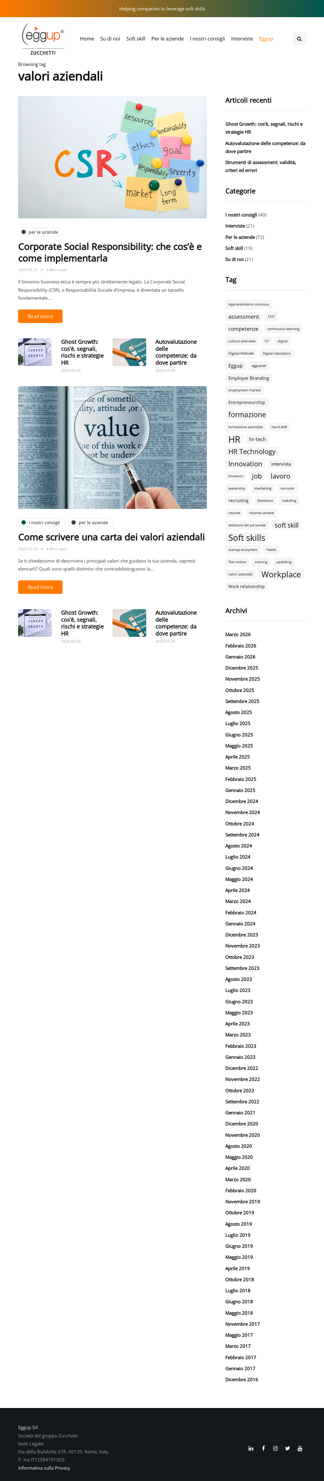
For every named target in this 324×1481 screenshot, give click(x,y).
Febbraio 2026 (240, 646)
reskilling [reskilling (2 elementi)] (289, 500)
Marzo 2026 (238, 634)
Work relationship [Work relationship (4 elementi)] (246, 586)
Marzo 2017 (238, 1346)
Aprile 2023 (237, 1024)
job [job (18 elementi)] (257, 476)
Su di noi (110, 38)
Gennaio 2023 (240, 1057)
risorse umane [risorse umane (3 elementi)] (261, 512)
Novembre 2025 (242, 679)
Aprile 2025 (237, 757)
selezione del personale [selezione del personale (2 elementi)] (247, 525)
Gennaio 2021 (240, 1113)
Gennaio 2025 (240, 790)
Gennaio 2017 (240, 1368)
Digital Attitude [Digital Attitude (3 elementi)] (241, 353)
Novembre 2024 (242, 812)
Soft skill (135, 38)
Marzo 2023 (238, 1035)
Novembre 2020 (242, 1135)
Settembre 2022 (242, 1101)
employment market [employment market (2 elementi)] (244, 390)
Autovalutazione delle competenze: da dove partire (176, 352)
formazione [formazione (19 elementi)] (247, 414)
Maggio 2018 (239, 1313)
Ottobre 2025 (239, 690)
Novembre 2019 (242, 1201)
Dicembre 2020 (241, 1124)
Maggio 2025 (239, 746)
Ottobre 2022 (239, 1090)
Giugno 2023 (239, 1001)
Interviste (242, 38)
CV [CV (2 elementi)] (267, 341)
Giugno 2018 (239, 1301)
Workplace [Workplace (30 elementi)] (281, 574)
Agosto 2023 (238, 979)
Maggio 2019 (239, 1257)
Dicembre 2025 (241, 668)
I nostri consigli (207, 38)
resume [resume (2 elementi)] (234, 513)
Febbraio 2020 (240, 1190)
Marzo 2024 (238, 901)
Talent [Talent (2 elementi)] (271, 550)
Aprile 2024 (237, 890)
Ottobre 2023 (239, 957)
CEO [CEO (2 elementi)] (271, 316)
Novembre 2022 (242, 1079)
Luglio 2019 (237, 1235)
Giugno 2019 (239, 1246)
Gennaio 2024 (240, 924)
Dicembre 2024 (241, 801)
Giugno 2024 (239, 868)
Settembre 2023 (242, 968)
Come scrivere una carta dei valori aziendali (111, 537)
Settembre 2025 (242, 701)
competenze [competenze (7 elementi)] (243, 328)
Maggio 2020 (239, 1157)
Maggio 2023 (239, 1013)
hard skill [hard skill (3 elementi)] (279, 426)
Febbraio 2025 (240, 779)
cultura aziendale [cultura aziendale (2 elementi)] (242, 341)
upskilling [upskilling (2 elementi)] (284, 562)
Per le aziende (167, 38)
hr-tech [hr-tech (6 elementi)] (257, 439)
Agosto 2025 (238, 712)
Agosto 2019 (238, 1224)
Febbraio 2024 (240, 913)
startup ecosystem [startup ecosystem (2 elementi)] (242, 550)
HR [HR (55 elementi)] (234, 439)
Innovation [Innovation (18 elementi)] (245, 463)
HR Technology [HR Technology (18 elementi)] (252, 451)
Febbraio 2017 (240, 1357)
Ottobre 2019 (239, 1213)
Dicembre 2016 (241, 1379)
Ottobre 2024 (239, 824)
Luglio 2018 (237, 1290)
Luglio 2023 (237, 990)
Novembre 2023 (242, 946)
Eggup (266, 38)
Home (87, 38)
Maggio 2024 (239, 879)
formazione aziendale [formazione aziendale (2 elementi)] (245, 427)
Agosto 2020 (238, 1146)
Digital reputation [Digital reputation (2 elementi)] (277, 353)
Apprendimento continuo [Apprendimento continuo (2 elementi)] (248, 304)
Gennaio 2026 (240, 657)
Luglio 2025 (237, 723)
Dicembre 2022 (241, 1068)
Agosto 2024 (238, 846)
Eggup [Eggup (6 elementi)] (235, 365)
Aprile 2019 (237, 1268)
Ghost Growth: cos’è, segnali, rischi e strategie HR (82, 352)
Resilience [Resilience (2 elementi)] (265, 500)
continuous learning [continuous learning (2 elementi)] (283, 329)
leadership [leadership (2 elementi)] (236, 488)
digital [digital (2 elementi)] (283, 341)
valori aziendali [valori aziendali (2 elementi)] (240, 574)
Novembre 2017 (242, 1324)
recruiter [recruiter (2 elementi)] (287, 488)
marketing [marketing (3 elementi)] (263, 488)
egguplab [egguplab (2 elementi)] (259, 366)
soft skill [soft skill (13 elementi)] (287, 525)
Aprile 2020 (237, 1168)
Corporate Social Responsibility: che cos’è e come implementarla (110, 252)
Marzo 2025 (238, 768)
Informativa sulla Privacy (44, 1468)
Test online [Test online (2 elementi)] (237, 562)
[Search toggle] (299, 38)
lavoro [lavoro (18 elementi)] (280, 476)
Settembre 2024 (242, 835)
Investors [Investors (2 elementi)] (235, 476)
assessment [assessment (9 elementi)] (243, 316)
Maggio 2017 (239, 1335)
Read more (40, 316)
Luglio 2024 (237, 857)
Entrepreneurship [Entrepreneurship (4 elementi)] (246, 402)
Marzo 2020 (238, 1179)
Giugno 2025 (239, 735)
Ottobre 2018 (239, 1279)
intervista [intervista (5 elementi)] (281, 464)
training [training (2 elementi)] (261, 562)
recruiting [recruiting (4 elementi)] (238, 500)
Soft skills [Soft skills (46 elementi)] (246, 537)
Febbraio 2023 (240, 1046)
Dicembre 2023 (241, 935)
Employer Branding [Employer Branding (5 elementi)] (248, 378)
